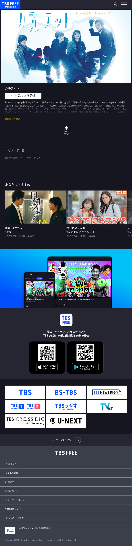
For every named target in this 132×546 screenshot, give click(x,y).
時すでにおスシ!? (75, 227)
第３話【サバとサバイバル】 (80, 232)
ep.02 (8, 232)
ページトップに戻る (66, 440)
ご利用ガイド (11, 464)
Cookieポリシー (13, 509)
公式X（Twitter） (15, 517)
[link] (35, 207)
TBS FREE (6, 3)
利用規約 (9, 482)
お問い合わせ (11, 491)
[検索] (116, 4)
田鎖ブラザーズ (13, 227)
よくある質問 (11, 473)
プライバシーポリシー (16, 500)
